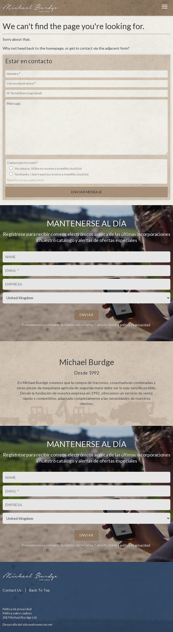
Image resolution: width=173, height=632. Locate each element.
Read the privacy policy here (25, 180)
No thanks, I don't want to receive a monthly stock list (52, 174)
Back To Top (39, 590)
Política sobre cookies (17, 613)
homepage (55, 48)
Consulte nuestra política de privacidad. (122, 325)
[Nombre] (86, 256)
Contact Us (12, 590)
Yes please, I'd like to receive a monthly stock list (48, 168)
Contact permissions (22, 163)
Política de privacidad (17, 609)
